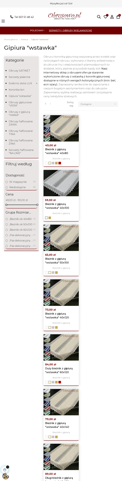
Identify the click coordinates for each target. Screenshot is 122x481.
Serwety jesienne (19, 77)
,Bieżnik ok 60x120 (21, 229)
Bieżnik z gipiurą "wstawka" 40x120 (97, 205)
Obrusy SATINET (19, 70)
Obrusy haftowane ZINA (21, 142)
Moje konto (70, 406)
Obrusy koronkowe (14, 415)
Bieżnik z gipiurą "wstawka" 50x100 (57, 205)
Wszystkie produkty (15, 401)
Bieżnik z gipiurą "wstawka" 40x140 (97, 260)
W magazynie (21, 181)
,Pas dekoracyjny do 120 (21, 235)
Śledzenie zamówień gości (73, 423)
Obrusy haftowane (14, 410)
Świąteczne (9, 434)
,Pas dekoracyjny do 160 (21, 245)
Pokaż (22, 385)
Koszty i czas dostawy (40, 432)
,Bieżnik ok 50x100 (21, 224)
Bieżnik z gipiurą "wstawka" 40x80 (56, 151)
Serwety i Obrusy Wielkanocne (70, 30)
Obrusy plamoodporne (12, 427)
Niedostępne (21, 187)
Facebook (100, 405)
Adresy (67, 415)
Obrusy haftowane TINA (21, 132)
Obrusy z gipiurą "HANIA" (19, 113)
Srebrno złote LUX (20, 83)
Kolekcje (7, 439)
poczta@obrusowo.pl (14, 376)
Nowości (38, 406)
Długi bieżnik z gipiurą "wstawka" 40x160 (59, 314)
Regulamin (40, 425)
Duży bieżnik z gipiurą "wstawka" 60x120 (59, 260)
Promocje (39, 401)
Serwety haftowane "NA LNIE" (21, 151)
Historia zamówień (74, 410)
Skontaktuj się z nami (43, 451)
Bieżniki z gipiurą (61, 158)
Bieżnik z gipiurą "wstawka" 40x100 (97, 151)
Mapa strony (41, 444)
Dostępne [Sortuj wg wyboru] (99, 104)
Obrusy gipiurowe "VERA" (20, 104)
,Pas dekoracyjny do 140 (21, 240)
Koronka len (16, 89)
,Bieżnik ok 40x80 (21, 219)
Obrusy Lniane (11, 406)
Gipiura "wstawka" (20, 96)
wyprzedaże (10, 444)
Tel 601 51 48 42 (24, 17)
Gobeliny (8, 420)
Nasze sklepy (41, 439)
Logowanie (70, 401)
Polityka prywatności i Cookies (41, 415)
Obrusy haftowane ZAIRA (21, 123)
